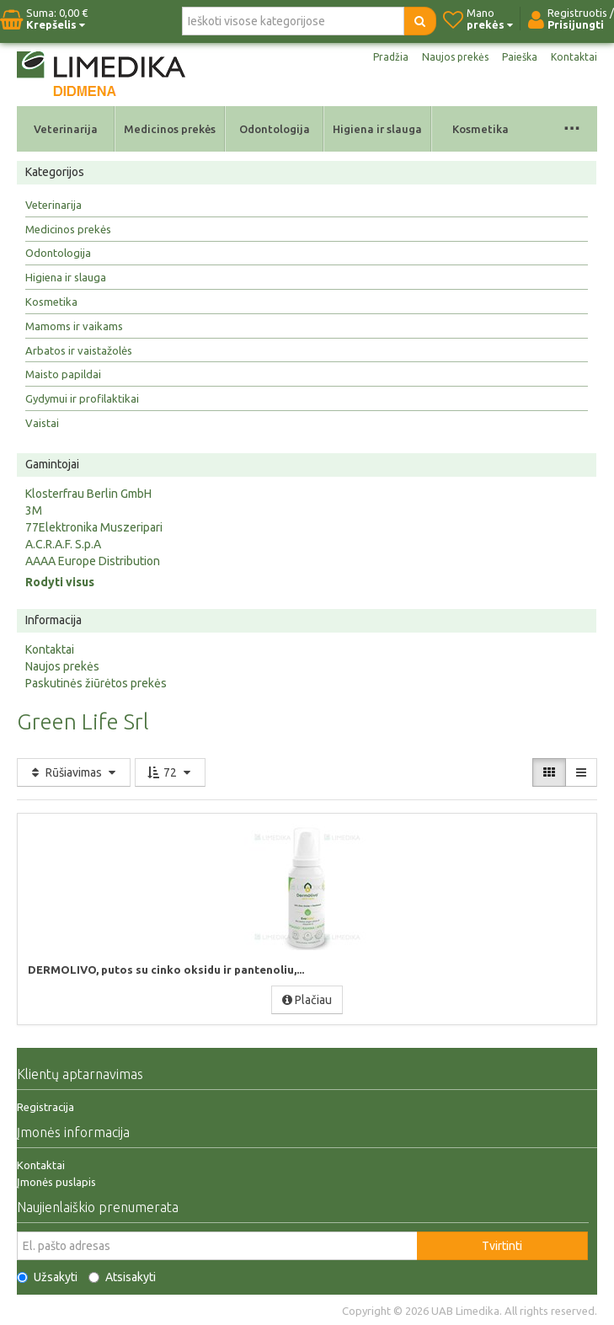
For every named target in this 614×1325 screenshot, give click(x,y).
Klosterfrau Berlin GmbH (88, 493)
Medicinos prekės (170, 129)
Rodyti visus (59, 582)
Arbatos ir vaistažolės (78, 350)
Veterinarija (66, 129)
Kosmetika (480, 129)
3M (33, 510)
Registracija (45, 1107)
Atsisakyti (122, 1277)
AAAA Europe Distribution (92, 561)
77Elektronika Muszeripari (94, 527)
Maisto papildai (63, 374)
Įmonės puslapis (56, 1182)
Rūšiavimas (74, 772)
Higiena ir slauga (377, 129)
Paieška (519, 56)
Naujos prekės (455, 56)
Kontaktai (574, 56)
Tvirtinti (502, 1246)
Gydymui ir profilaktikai (82, 398)
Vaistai (42, 423)
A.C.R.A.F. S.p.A (63, 544)
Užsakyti (47, 1277)
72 (170, 772)
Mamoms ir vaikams (74, 326)
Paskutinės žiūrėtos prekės (96, 683)
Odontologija (274, 129)
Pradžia (390, 56)
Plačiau (307, 1000)
